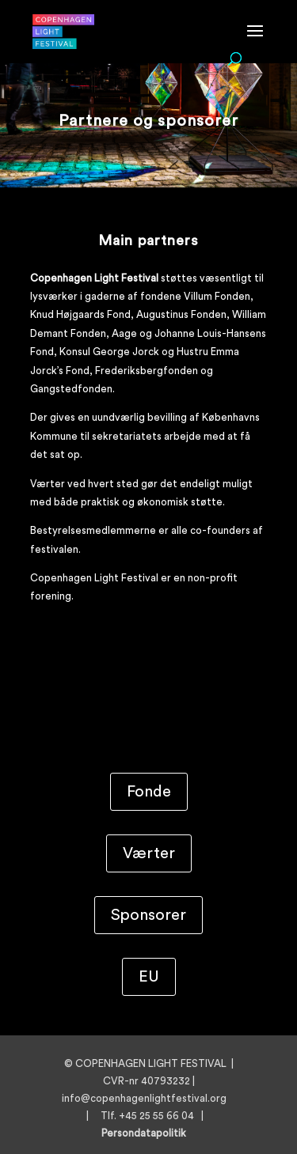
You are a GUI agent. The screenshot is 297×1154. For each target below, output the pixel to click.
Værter (149, 853)
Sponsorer (148, 915)
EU (149, 977)
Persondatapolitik (148, 1133)
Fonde (149, 792)
